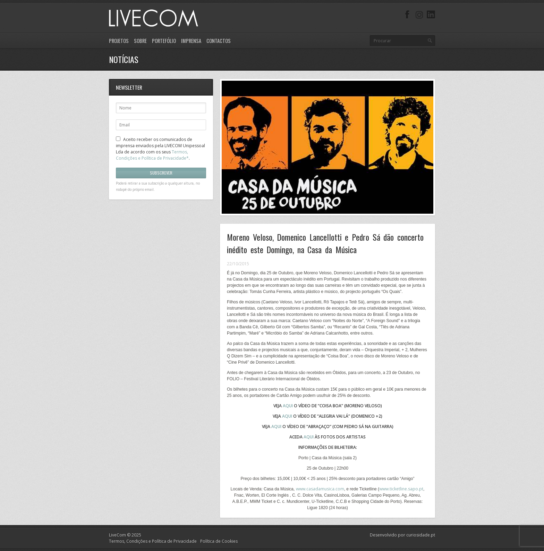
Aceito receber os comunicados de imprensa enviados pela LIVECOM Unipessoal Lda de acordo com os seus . (160, 148)
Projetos (119, 40)
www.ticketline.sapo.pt (401, 489)
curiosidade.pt (420, 535)
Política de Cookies (219, 541)
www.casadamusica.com (320, 489)
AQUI (287, 416)
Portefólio (164, 40)
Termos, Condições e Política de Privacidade (153, 541)
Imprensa (191, 40)
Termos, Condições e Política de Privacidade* (152, 155)
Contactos (218, 40)
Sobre (140, 40)
